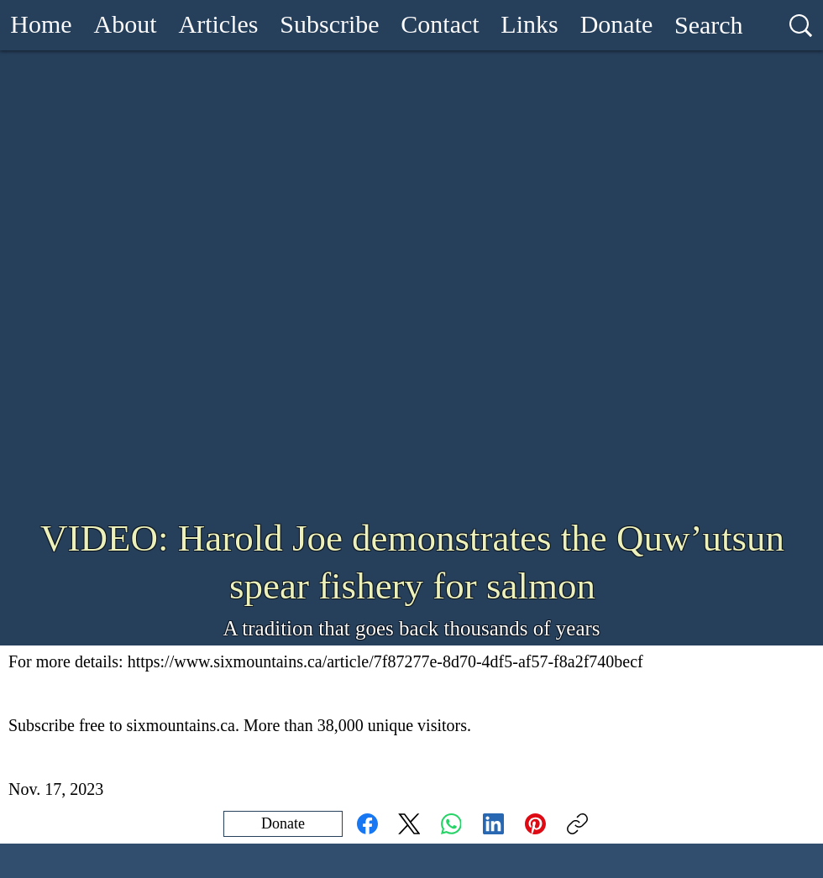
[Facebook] (367, 823)
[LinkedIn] (493, 823)
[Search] (708, 25)
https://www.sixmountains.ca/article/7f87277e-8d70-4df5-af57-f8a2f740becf (385, 661)
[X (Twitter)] (409, 823)
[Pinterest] (535, 823)
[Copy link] (577, 823)
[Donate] (283, 824)
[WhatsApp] (451, 823)
